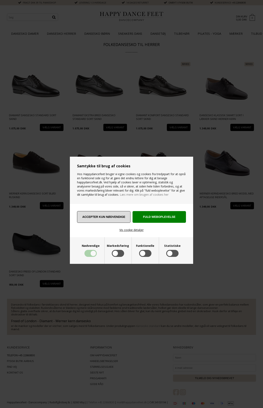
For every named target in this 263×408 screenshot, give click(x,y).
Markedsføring (118, 245)
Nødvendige (91, 245)
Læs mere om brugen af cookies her (143, 195)
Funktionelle (145, 245)
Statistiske (172, 245)
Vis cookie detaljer (131, 230)
